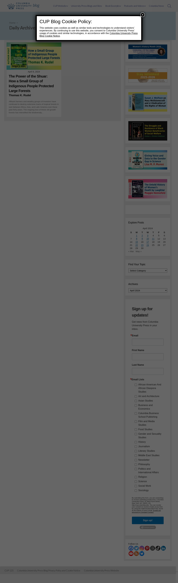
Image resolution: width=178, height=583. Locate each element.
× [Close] (143, 15)
